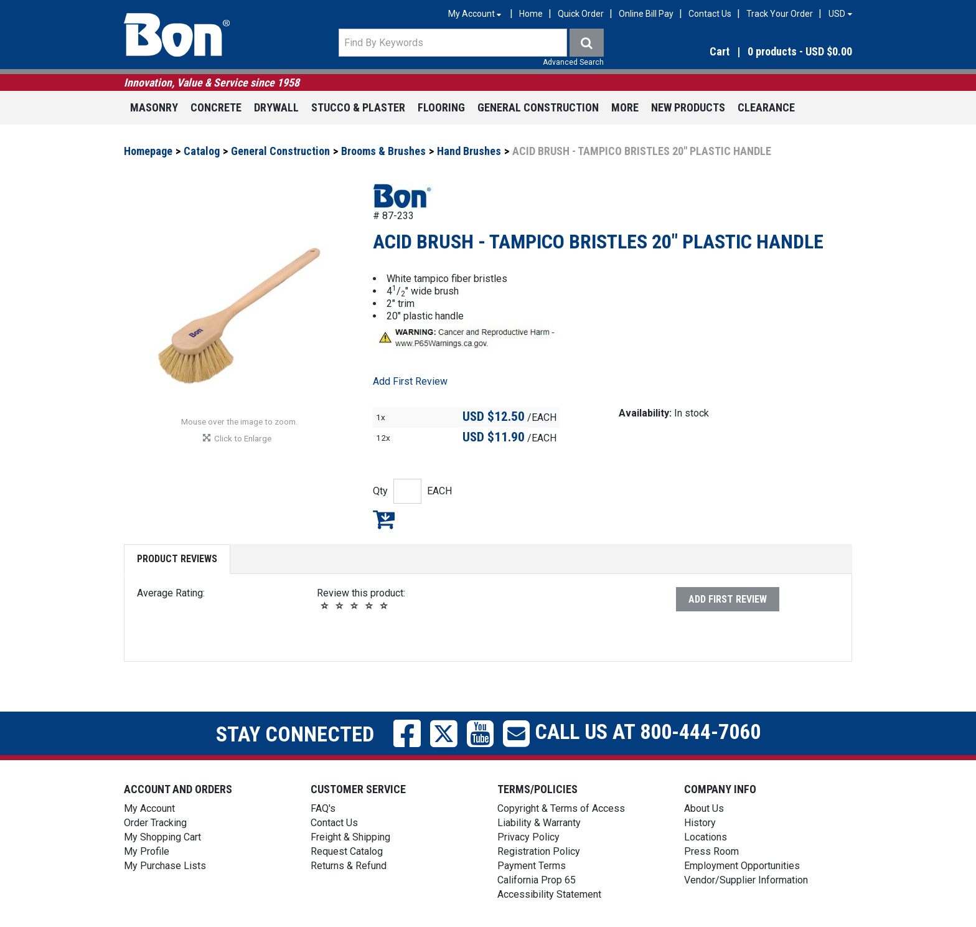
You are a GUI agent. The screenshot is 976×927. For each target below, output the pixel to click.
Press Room (711, 851)
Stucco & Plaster (358, 107)
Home (531, 14)
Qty (380, 491)
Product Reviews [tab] (177, 559)
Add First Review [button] (410, 381)
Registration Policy (538, 851)
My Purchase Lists (165, 866)
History (700, 823)
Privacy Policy (528, 837)
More (625, 107)
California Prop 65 (536, 880)
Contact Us (709, 14)
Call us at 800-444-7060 (645, 731)
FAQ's (323, 808)
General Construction (538, 107)
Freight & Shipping (350, 837)
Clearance (766, 107)
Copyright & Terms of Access (561, 808)
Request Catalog (347, 851)
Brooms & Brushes (383, 151)
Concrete (216, 107)
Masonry (154, 107)
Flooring (441, 107)
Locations (705, 837)
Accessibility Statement (549, 894)
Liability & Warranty (539, 823)
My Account (149, 808)
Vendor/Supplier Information (746, 880)
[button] (743, 52)
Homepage (148, 151)
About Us (704, 808)
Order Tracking (155, 823)
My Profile (146, 851)
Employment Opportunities (742, 866)
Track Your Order (779, 14)
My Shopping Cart (162, 837)
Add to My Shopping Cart (384, 519)
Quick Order (581, 14)
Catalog (202, 151)
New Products (688, 107)
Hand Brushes (469, 151)
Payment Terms (531, 866)
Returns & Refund (349, 866)
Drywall (276, 107)
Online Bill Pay (646, 14)
